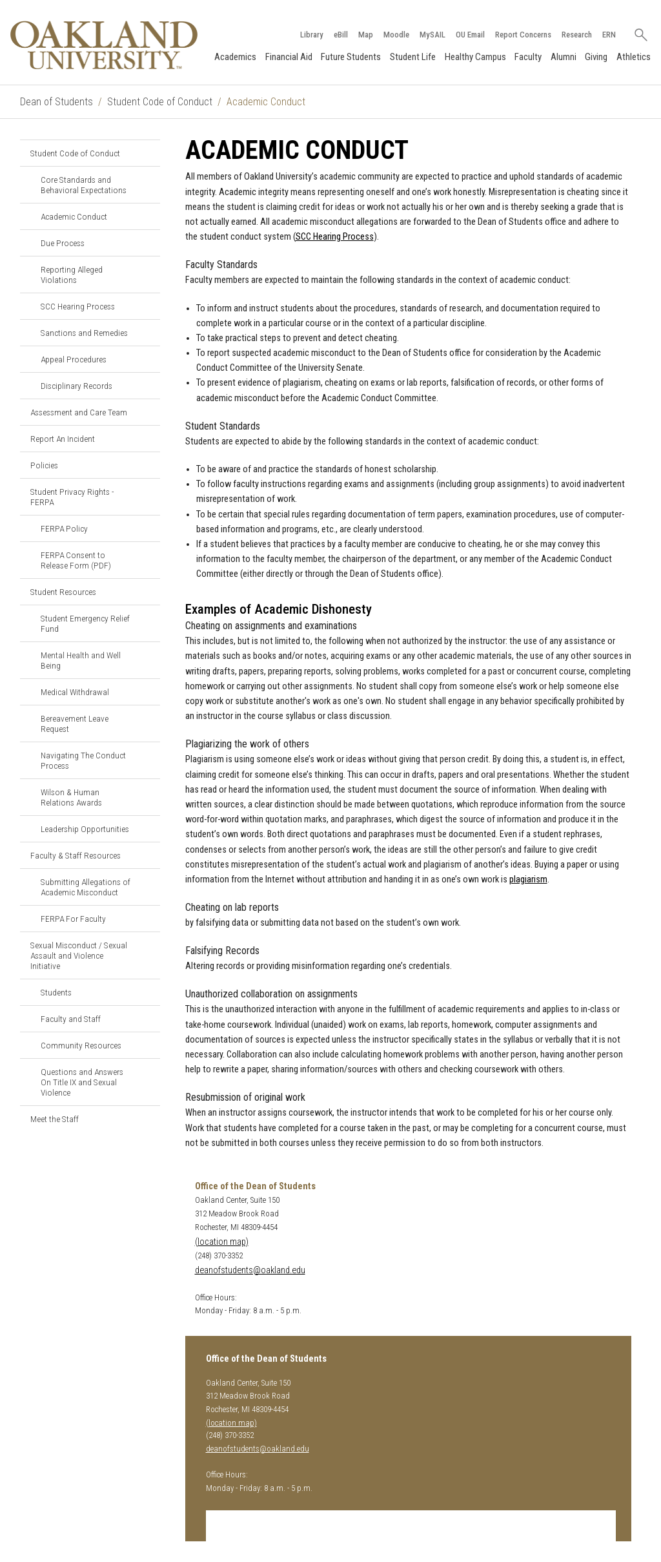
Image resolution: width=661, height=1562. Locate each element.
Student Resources (63, 592)
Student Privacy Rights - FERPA (72, 496)
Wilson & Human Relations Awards (71, 797)
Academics (235, 57)
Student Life (413, 57)
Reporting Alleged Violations (72, 274)
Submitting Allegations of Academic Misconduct (85, 887)
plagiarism (528, 879)
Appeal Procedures (74, 359)
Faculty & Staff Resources (75, 855)
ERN (609, 34)
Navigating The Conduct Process (83, 760)
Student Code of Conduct (159, 102)
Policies (44, 465)
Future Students (351, 57)
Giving (596, 57)
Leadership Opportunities (85, 829)
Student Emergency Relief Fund (85, 623)
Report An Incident (62, 438)
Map (365, 34)
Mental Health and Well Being (81, 660)
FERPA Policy (64, 528)
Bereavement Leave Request (74, 723)
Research (577, 34)
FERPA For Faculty (73, 918)
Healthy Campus (475, 57)
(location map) (222, 1241)
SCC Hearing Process (78, 306)
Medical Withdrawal (75, 692)
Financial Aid (288, 57)
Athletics (633, 57)
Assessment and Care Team (78, 412)
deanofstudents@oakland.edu (250, 1270)
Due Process (63, 243)
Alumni (563, 57)
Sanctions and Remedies (84, 333)
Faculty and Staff (71, 1019)
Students (56, 992)
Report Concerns (523, 34)
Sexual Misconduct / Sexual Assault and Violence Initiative (78, 955)
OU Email (470, 34)
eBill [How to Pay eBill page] (341, 34)
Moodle (396, 34)
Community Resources (81, 1045)
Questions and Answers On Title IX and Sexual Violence (82, 1082)
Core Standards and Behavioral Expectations (84, 184)
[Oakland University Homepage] (104, 45)
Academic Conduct (74, 216)
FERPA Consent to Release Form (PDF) (76, 560)
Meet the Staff (54, 1119)
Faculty (528, 57)
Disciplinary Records (76, 385)
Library (311, 34)
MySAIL (432, 34)
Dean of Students (56, 102)
